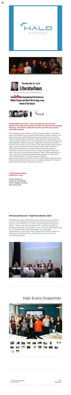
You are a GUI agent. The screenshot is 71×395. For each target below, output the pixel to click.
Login (59, 380)
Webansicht (58, 382)
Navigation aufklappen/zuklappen (35, 3)
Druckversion (14, 380)
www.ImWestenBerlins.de (17, 235)
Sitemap (22, 380)
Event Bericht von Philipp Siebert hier (43, 233)
